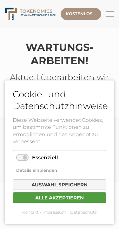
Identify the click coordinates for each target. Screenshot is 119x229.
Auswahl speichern (59, 185)
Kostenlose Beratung (83, 13)
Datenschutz (83, 212)
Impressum (54, 212)
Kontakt (30, 212)
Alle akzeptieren (59, 198)
